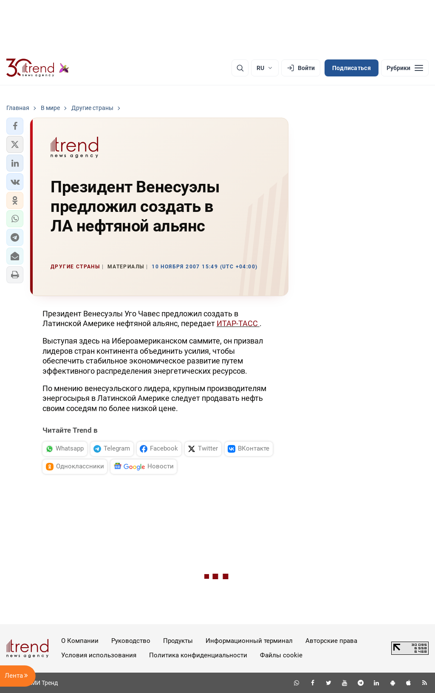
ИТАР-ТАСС (238, 323)
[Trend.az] (37, 68)
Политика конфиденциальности (198, 655)
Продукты (178, 641)
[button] (15, 126)
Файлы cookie (281, 655)
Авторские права (331, 641)
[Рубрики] (405, 67)
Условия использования (98, 655)
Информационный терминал (249, 641)
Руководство (130, 641)
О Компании (80, 641)
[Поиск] (240, 67)
